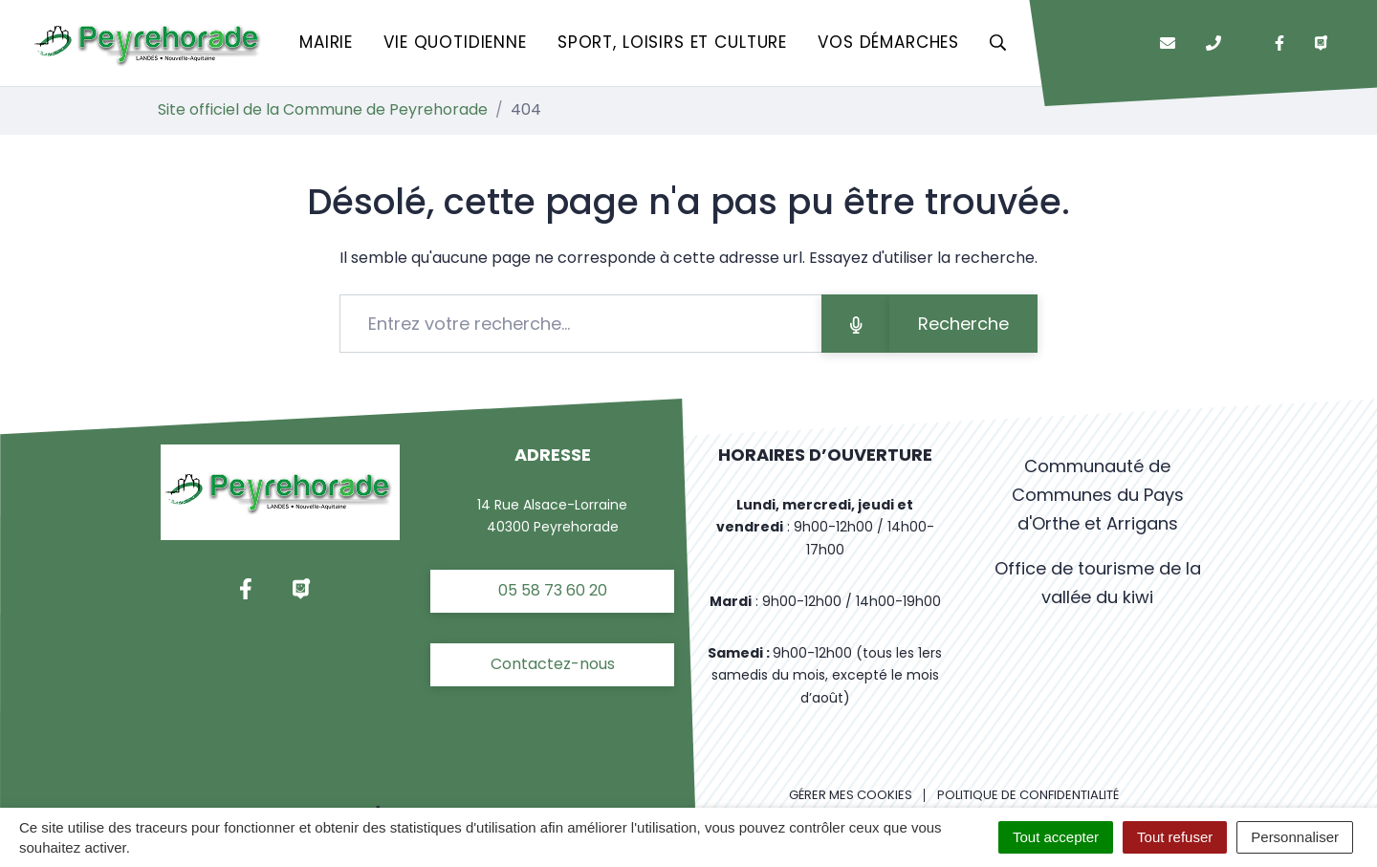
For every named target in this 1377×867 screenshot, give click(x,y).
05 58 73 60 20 (552, 590)
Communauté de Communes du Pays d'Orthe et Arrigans (1098, 494)
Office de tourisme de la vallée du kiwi (1097, 582)
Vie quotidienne (455, 42)
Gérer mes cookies (850, 795)
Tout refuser (1175, 837)
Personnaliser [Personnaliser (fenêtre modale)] (1295, 837)
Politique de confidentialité (1028, 795)
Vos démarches (888, 42)
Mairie (326, 42)
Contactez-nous (553, 664)
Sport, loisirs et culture (672, 42)
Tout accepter (1056, 837)
